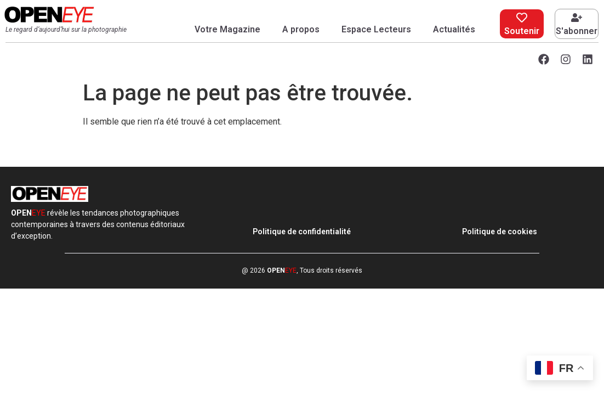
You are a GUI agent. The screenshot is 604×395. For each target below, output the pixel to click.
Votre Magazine (227, 29)
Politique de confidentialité (302, 231)
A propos (301, 29)
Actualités (454, 29)
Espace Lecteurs (376, 29)
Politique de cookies (499, 231)
